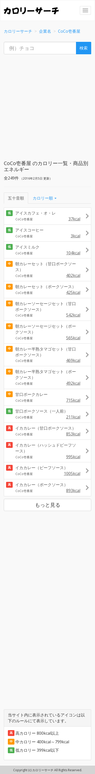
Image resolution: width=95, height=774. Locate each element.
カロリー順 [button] (44, 198)
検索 (84, 48)
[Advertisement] (47, 105)
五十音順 (16, 198)
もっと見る (47, 504)
